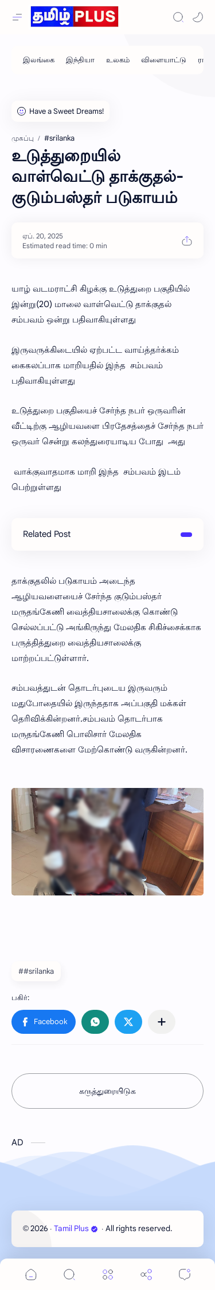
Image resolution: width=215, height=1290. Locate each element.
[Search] (178, 17)
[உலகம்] (118, 60)
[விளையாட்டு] (163, 60)
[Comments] (184, 1274)
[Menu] (107, 1274)
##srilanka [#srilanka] (36, 971)
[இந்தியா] (80, 60)
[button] (197, 17)
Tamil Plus (76, 1228)
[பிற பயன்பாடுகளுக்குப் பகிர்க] (161, 1022)
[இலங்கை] (38, 60)
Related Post (47, 534)
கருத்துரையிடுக (107, 1091)
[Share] (146, 1274)
